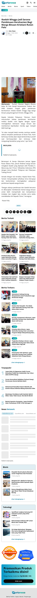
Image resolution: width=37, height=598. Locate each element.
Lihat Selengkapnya (18, 362)
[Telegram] (17, 211)
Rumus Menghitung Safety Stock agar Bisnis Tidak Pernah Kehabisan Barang (22, 491)
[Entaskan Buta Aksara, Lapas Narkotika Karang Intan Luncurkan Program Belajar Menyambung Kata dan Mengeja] (9, 247)
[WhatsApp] (24, 211)
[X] (14, 211)
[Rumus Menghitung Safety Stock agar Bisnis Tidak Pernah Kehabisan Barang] (6, 492)
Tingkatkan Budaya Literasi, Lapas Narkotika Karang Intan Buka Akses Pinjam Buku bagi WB (27, 257)
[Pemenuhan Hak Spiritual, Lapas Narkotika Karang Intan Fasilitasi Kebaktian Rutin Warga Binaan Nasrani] (9, 269)
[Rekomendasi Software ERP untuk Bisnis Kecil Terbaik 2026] (6, 523)
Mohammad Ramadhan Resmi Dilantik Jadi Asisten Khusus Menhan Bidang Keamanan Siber (20, 387)
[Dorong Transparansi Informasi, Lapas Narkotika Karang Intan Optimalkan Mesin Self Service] (27, 226)
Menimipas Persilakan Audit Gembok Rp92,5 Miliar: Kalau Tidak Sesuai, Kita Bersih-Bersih (19, 395)
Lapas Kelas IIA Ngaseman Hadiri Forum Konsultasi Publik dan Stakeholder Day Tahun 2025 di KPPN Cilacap (19, 373)
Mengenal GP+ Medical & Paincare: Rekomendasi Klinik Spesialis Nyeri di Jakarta (22, 482)
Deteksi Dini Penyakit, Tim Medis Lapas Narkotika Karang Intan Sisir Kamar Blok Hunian (9, 236)
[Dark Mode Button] (27, 3)
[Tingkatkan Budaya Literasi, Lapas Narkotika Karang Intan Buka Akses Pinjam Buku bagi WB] (27, 247)
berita (14, 291)
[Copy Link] (7, 211)
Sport (22, 6)
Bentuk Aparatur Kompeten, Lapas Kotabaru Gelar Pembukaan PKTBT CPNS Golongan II (19, 402)
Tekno (28, 6)
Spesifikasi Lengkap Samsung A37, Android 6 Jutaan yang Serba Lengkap (22, 513)
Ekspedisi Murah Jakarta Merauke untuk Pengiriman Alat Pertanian (22, 472)
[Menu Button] (34, 3)
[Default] (26, 33)
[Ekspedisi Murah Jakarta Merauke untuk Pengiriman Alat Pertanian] (6, 474)
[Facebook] (10, 211)
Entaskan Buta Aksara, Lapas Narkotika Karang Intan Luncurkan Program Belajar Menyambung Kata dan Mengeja (9, 257)
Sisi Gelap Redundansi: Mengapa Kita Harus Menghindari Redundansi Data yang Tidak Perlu (23, 531)
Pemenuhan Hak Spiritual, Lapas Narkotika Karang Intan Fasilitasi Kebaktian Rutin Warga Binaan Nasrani (9, 278)
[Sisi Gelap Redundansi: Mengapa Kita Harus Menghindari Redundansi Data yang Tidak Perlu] (6, 532)
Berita (9, 6)
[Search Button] (31, 3)
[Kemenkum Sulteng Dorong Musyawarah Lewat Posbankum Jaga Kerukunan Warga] (5, 295)
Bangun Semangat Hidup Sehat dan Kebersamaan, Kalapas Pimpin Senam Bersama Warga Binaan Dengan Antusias (27, 278)
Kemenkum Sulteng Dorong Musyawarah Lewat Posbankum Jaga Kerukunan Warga (23, 295)
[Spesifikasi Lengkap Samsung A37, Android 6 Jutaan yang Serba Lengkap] (6, 514)
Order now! (18, 581)
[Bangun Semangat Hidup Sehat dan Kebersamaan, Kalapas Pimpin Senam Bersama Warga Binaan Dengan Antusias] (27, 269)
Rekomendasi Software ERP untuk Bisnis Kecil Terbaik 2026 (22, 521)
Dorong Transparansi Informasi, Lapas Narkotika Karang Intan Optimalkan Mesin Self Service (26, 236)
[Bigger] (29, 33)
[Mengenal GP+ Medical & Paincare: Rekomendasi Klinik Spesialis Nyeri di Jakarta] (6, 483)
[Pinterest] (21, 211)
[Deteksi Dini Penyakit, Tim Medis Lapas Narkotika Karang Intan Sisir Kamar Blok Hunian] (9, 226)
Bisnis (16, 6)
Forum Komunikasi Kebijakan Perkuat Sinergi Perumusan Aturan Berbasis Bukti (19, 380)
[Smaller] (23, 33)
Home (3, 6)
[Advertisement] (18, 57)
